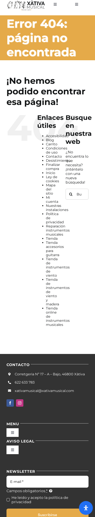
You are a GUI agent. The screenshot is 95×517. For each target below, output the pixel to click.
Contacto (54, 156)
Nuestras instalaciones (57, 208)
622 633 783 (25, 382)
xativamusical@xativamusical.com (44, 391)
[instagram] (19, 403)
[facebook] (10, 403)
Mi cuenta (52, 199)
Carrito (51, 144)
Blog (50, 140)
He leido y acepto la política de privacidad (39, 499)
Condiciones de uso (56, 150)
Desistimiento (58, 161)
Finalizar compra (53, 167)
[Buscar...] (77, 194)
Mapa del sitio (50, 189)
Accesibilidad (57, 136)
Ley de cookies (52, 179)
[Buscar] (71, 194)
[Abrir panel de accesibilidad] (86, 508)
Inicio (50, 173)
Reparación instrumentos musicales (58, 230)
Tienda (52, 238)
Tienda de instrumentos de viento (58, 267)
